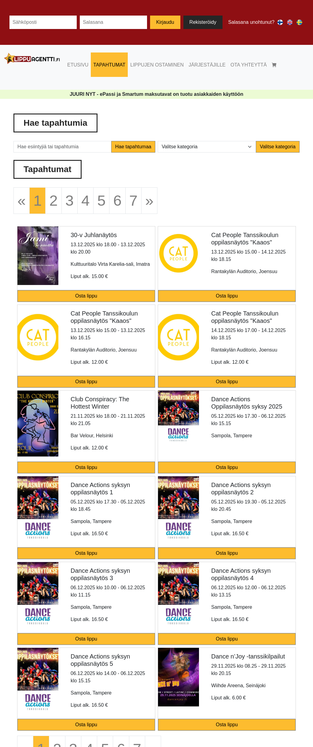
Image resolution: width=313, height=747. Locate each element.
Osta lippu (86, 295)
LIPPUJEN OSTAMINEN (157, 64)
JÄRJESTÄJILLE (207, 64)
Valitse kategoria (278, 146)
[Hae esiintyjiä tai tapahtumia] (62, 147)
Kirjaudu (165, 22)
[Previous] (21, 200)
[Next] (149, 200)
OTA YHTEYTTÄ (248, 64)
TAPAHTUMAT (109, 64)
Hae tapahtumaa (133, 146)
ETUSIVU (77, 64)
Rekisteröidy (203, 22)
